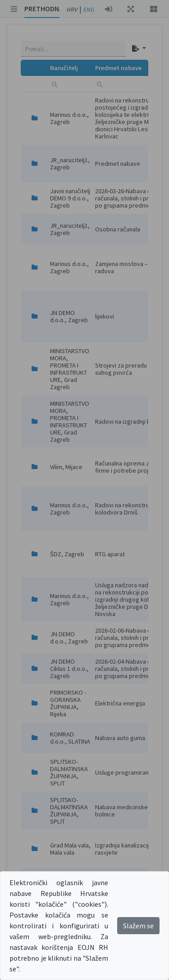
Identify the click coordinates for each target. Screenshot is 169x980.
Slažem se (138, 925)
